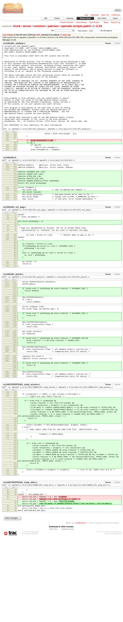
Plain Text (53, 613)
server (26, 26)
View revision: (83, 31)
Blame (106, 22)
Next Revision (94, 22)
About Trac (105, 15)
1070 (38, 35)
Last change (8, 35)
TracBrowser (80, 607)
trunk (16, 26)
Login (86, 15)
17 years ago (65, 35)
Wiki (45, 18)
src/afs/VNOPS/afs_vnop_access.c (21, 445)
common (39, 26)
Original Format (67, 613)
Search (115, 18)
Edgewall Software (31, 617)
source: (7, 26)
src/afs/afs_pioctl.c (13, 317)
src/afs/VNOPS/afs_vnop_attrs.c (20, 560)
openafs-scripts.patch (76, 26)
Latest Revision (81, 22)
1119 (98, 26)
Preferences (116, 15)
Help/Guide (95, 15)
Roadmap (69, 18)
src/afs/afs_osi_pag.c (14, 239)
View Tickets (101, 18)
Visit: (52, 30)
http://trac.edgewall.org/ (113, 617)
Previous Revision (66, 22)
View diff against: (110, 31)
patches (53, 26)
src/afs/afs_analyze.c (14, 43)
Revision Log (115, 22)
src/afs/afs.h (9, 182)
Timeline (57, 18)
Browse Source (85, 18)
